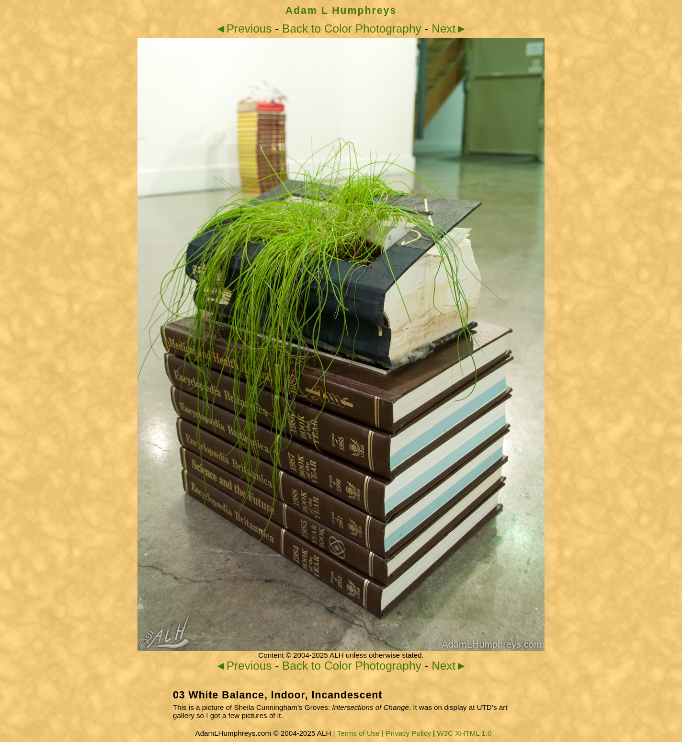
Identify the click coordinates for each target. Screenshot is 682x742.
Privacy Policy (408, 733)
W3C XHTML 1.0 (464, 733)
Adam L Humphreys (341, 10)
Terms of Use (358, 733)
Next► (449, 28)
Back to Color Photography (351, 28)
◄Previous (243, 28)
